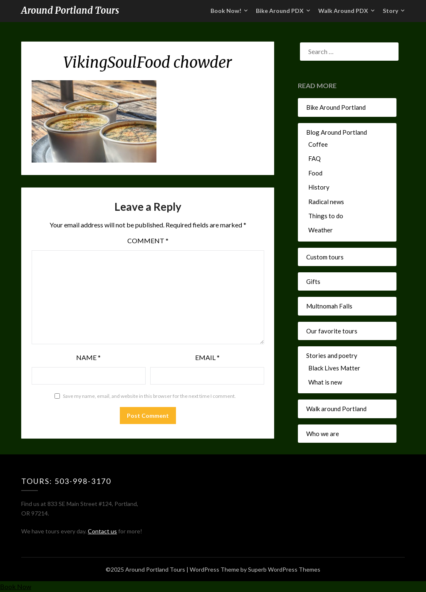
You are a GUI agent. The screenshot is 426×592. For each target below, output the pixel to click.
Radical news (326, 201)
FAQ (314, 158)
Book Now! (226, 10)
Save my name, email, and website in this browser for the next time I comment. (149, 396)
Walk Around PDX (343, 10)
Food (315, 173)
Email (207, 357)
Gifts (313, 281)
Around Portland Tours (70, 10)
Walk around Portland (336, 408)
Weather (320, 230)
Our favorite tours (331, 331)
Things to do (325, 216)
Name (88, 357)
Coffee (318, 144)
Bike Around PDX (280, 10)
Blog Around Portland (336, 132)
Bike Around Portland (336, 107)
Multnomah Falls (329, 306)
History (318, 187)
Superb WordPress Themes (284, 569)
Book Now (15, 586)
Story (390, 10)
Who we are (322, 433)
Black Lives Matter (334, 368)
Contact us (102, 531)
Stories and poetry (331, 355)
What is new (325, 382)
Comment (147, 240)
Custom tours (325, 257)
